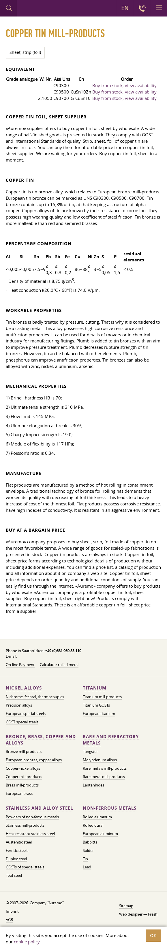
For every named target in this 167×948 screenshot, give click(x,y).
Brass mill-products (22, 785)
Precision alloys (19, 705)
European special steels (26, 713)
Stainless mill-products (25, 825)
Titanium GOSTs (96, 705)
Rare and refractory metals (111, 740)
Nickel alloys (24, 688)
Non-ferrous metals (109, 808)
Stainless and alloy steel (39, 808)
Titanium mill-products (102, 696)
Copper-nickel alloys (23, 768)
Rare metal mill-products (104, 776)
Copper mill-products (24, 776)
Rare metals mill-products (105, 768)
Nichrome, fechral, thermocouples (35, 696)
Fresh (152, 914)
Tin (85, 858)
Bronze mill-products (24, 751)
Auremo (41, 8)
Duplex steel (16, 858)
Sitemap (126, 905)
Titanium (94, 688)
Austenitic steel (19, 842)
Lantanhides (93, 785)
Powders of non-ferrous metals (32, 816)
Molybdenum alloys (100, 759)
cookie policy (27, 942)
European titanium (99, 713)
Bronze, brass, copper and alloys (41, 740)
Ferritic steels (17, 850)
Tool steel (14, 875)
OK (153, 935)
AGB (9, 919)
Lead (87, 867)
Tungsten (91, 751)
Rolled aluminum (97, 816)
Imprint (12, 911)
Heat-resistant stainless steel (30, 833)
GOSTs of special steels (25, 867)
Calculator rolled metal (59, 664)
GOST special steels (22, 722)
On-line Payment (20, 664)
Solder (88, 850)
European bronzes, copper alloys (34, 759)
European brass (19, 793)
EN (124, 8)
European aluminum (100, 833)
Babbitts (90, 842)
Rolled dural (93, 825)
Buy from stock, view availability (124, 85)
